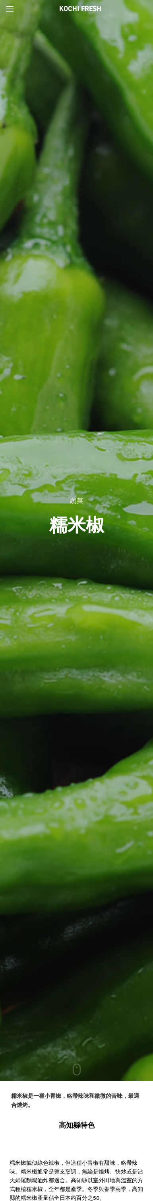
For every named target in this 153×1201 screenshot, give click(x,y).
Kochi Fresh (80, 9)
